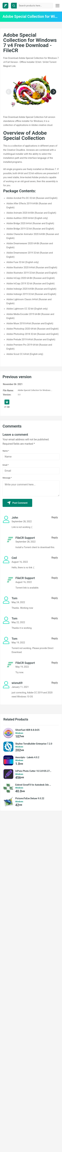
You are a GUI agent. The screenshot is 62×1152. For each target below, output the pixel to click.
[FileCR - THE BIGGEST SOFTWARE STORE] (5, 5)
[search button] (14, 5)
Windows (19, 733)
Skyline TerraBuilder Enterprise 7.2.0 (33, 743)
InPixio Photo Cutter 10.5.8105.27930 (33, 771)
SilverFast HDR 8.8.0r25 (27, 730)
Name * (6, 451)
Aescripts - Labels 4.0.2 (27, 757)
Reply (54, 517)
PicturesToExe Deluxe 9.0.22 (29, 798)
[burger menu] (57, 5)
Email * (6, 465)
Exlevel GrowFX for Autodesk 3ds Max (33, 785)
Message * (7, 478)
